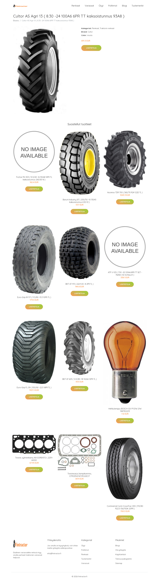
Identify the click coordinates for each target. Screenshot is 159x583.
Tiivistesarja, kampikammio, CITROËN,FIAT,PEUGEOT (80, 477)
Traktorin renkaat (107, 31)
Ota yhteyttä (120, 552)
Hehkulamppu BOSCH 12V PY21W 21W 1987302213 (124, 412)
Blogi (124, 7)
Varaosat (89, 7)
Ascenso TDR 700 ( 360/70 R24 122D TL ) (125, 195)
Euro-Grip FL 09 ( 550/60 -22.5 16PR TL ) (34, 390)
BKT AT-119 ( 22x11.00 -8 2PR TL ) (79, 286)
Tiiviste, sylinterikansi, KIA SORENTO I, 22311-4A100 (34, 461)
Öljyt (101, 7)
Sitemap (118, 566)
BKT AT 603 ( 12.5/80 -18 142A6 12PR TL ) (79, 381)
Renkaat (75, 7)
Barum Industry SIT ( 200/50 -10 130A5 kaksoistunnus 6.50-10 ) (79, 203)
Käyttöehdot (120, 557)
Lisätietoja (91, 50)
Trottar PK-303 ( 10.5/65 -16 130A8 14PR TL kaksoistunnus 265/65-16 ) (34, 180)
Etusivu (16, 23)
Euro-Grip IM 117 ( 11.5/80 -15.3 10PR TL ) (34, 299)
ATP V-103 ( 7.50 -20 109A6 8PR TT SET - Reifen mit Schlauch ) (125, 276)
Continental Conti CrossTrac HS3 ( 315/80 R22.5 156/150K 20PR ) (125, 509)
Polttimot (112, 7)
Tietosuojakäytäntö (123, 561)
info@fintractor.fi (54, 556)
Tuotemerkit (137, 7)
